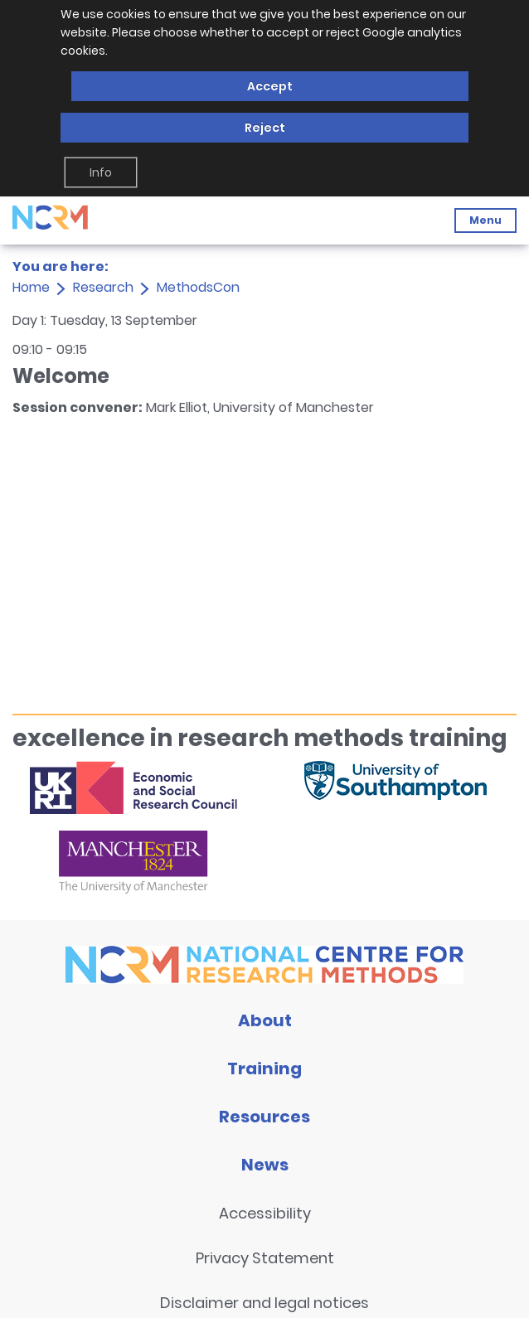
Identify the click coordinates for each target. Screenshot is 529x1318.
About (265, 1020)
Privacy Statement (265, 1258)
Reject (265, 127)
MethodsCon (198, 287)
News (265, 1164)
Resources (264, 1116)
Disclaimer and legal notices (264, 1302)
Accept (270, 86)
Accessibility (265, 1213)
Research (103, 287)
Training (264, 1068)
